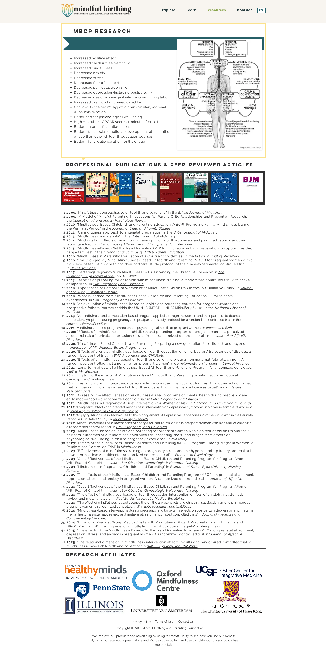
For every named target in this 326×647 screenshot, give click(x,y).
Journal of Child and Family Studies (141, 228)
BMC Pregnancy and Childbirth (118, 284)
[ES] (261, 10)
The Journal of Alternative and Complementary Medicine (145, 244)
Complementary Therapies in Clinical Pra (208, 363)
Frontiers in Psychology (194, 455)
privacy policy (222, 640)
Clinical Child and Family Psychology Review (109, 220)
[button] (191, 10)
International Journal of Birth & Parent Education (144, 252)
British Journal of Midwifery (200, 212)
